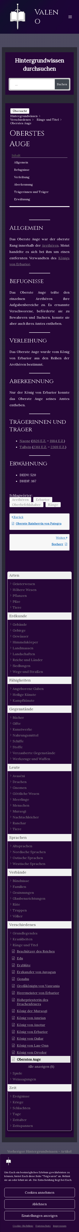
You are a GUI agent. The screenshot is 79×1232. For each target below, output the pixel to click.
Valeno (47, 16)
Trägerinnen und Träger (31, 192)
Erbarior (43, 499)
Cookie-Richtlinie (23, 1225)
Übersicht (20, 111)
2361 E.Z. (40, 447)
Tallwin (25, 447)
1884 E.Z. (57, 441)
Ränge (53, 504)
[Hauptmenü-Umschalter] (70, 16)
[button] (40, 575)
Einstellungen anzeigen (39, 1216)
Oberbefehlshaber (26, 504)
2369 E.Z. (58, 447)
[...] (32, 84)
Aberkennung (23, 184)
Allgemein (21, 162)
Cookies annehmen (39, 1193)
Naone (25, 441)
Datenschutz (43, 1225)
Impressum (59, 1225)
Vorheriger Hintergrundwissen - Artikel (39, 1151)
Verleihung (21, 177)
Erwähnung (22, 199)
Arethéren (50, 245)
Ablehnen (39, 1204)
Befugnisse (21, 170)
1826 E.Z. (39, 441)
